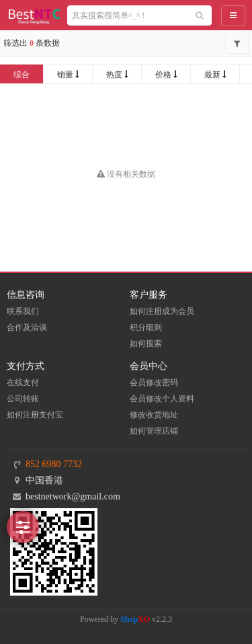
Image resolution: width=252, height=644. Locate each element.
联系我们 (23, 311)
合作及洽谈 (27, 327)
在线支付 (23, 382)
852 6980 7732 (54, 464)
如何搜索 (146, 343)
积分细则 (146, 327)
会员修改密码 (154, 382)
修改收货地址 (154, 414)
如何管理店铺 (154, 431)
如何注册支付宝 (35, 414)
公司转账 (23, 398)
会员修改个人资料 (162, 398)
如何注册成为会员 (162, 311)
